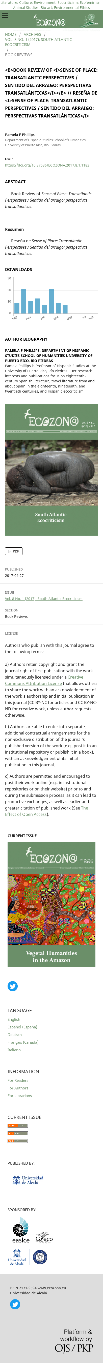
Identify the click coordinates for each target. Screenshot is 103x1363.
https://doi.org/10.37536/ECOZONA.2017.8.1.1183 (47, 165)
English (14, 1019)
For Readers (18, 1080)
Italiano (14, 1049)
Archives (32, 34)
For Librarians (20, 1095)
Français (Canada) (23, 1042)
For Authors (18, 1087)
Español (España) (22, 1026)
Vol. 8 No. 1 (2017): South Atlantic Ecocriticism (38, 42)
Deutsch (15, 1034)
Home (10, 34)
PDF (15, 551)
